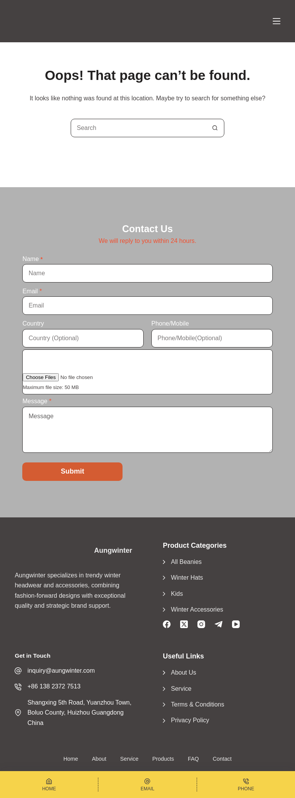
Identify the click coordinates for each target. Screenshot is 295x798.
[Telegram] (218, 624)
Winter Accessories (197, 609)
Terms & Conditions (197, 704)
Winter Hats (187, 577)
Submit (72, 471)
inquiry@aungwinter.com (60, 670)
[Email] (147, 784)
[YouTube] (236, 624)
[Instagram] (201, 624)
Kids (177, 593)
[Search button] (215, 128)
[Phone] (246, 784)
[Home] (49, 784)
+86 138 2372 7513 (53, 686)
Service (181, 688)
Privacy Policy (190, 720)
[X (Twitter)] (184, 624)
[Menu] (276, 21)
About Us (183, 672)
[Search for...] (138, 128)
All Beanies (186, 562)
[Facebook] (167, 624)
